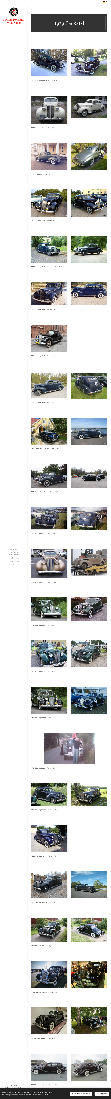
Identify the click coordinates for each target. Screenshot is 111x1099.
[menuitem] (14, 549)
